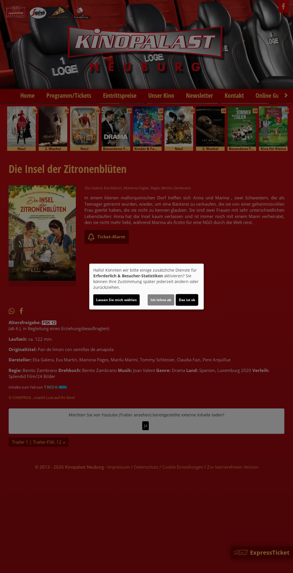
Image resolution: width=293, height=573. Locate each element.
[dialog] (146, 286)
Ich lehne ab (161, 299)
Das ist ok (187, 299)
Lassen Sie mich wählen (116, 299)
